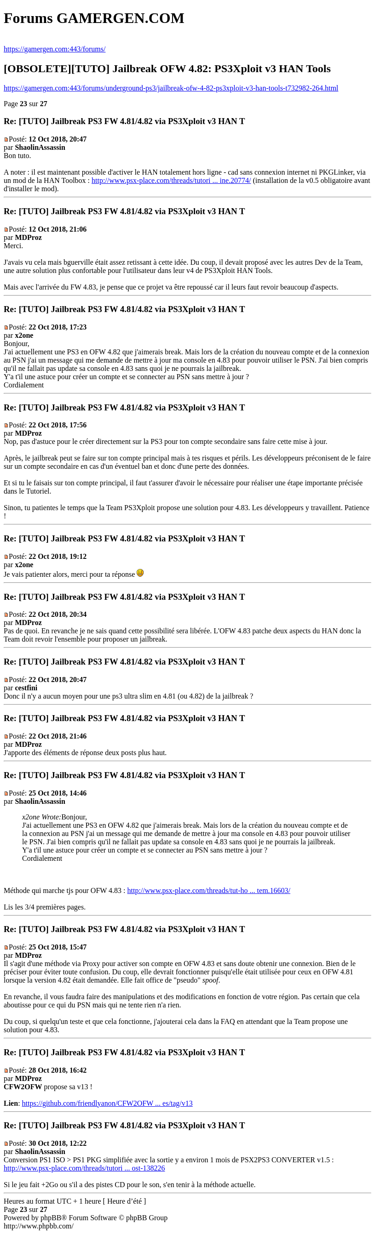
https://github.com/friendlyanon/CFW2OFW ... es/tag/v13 (107, 1103)
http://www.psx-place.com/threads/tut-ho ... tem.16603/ (208, 890)
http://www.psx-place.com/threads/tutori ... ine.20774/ (171, 180)
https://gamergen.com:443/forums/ (54, 49)
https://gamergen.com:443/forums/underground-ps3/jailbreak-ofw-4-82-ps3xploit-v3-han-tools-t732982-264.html (171, 88)
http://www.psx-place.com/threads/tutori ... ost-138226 (84, 1168)
